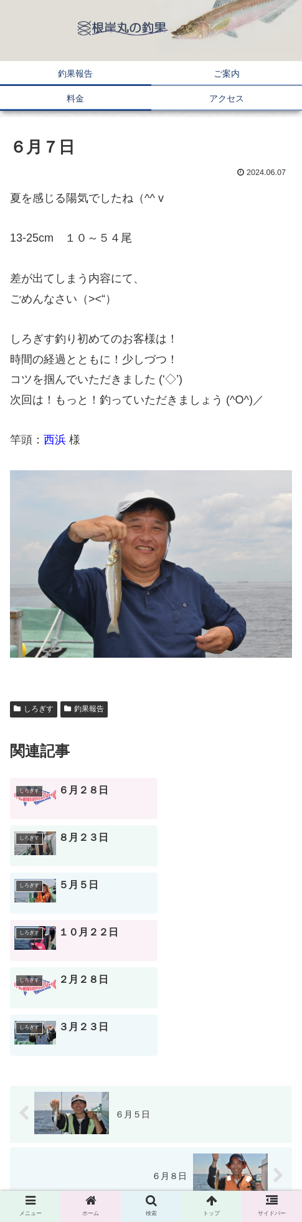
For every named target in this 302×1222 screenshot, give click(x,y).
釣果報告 (84, 708)
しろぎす (34, 708)
